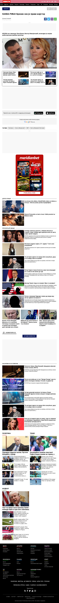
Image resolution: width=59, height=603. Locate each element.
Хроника (11, 4)
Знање (32, 575)
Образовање (20, 553)
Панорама (45, 4)
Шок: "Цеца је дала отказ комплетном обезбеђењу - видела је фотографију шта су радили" (47, 323)
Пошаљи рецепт (48, 556)
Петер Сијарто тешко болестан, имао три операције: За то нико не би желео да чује (40, 270)
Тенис (32, 433)
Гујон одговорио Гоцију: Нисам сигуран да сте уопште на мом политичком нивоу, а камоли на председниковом (20, 474)
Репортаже (33, 4)
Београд (51, 4)
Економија (22, 4)
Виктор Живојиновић (20, 128)
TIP (41, 4)
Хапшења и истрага (35, 550)
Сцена (27, 585)
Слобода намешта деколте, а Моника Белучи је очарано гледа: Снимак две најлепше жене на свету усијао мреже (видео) (40, 232)
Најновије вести (41, 585)
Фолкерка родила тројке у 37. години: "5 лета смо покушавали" (39, 244)
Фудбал (5, 488)
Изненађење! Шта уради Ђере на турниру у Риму (48, 480)
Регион (18, 563)
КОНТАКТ (13, 596)
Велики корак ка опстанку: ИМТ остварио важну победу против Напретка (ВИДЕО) (21, 536)
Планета (27, 4)
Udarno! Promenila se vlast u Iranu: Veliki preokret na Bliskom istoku (40, 215)
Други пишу (6, 198)
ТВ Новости (20, 575)
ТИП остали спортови (8, 575)
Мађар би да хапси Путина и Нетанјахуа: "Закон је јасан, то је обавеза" (29, 322)
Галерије (33, 585)
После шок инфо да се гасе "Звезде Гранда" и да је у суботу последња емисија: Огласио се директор (37, 75)
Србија (34, 581)
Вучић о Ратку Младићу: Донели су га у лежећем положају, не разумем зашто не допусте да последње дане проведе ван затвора (10, 324)
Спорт (38, 4)
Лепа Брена (10, 128)
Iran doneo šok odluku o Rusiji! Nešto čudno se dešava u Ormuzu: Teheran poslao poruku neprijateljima (40, 201)
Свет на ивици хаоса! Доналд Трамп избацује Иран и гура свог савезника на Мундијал (15, 509)
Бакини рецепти (48, 551)
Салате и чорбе (48, 550)
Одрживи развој (36, 569)
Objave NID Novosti (31, 598)
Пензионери (20, 551)
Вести (1, 4)
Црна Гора (40, 581)
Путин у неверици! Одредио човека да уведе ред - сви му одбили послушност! (39, 296)
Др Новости (27, 581)
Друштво (6, 4)
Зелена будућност (35, 576)
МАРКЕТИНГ (28, 596)
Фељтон (19, 550)
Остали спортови (48, 566)
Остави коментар (29, 336)
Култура (56, 4)
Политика (6, 433)
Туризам (46, 581)
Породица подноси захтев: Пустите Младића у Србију (15, 453)
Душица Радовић (6, 18)
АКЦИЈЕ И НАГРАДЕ (36, 596)
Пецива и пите (47, 554)
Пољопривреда (7, 563)
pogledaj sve (29, 193)
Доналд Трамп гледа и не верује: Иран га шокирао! (40, 283)
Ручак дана (47, 553)
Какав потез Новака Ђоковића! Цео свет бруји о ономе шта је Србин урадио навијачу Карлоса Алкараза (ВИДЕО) (49, 458)
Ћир (45, 1)
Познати (6, 8)
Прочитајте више (8, 228)
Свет (18, 561)
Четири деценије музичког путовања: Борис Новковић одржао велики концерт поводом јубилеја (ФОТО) (10, 82)
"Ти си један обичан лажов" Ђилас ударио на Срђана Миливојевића (21, 465)
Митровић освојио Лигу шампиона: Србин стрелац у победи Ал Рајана (21, 528)
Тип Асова (5, 576)
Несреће (33, 553)
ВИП (28, 128)
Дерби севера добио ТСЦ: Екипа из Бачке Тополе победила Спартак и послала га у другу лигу (21, 521)
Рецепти (16, 4)
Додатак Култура (21, 573)
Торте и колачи (48, 548)
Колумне (5, 551)
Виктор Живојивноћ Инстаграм (37, 128)
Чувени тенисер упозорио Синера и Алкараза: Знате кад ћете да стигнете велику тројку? (49, 466)
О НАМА (8, 596)
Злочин (32, 548)
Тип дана (5, 573)
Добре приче (6, 550)
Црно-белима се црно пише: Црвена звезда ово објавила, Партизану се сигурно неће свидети (21, 514)
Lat (42, 1)
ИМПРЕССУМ (20, 596)
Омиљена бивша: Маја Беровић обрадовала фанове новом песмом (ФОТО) (9, 74)
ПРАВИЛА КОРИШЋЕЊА (48, 596)
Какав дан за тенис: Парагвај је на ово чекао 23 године (48, 473)
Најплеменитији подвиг (36, 563)
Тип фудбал (6, 572)
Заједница (33, 573)
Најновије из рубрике (10, 363)
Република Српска (19, 585)
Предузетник (6, 565)
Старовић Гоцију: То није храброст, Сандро (21, 480)
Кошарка (46, 563)
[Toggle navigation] (55, 1)
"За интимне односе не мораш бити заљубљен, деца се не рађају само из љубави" (37, 82)
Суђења (32, 551)
